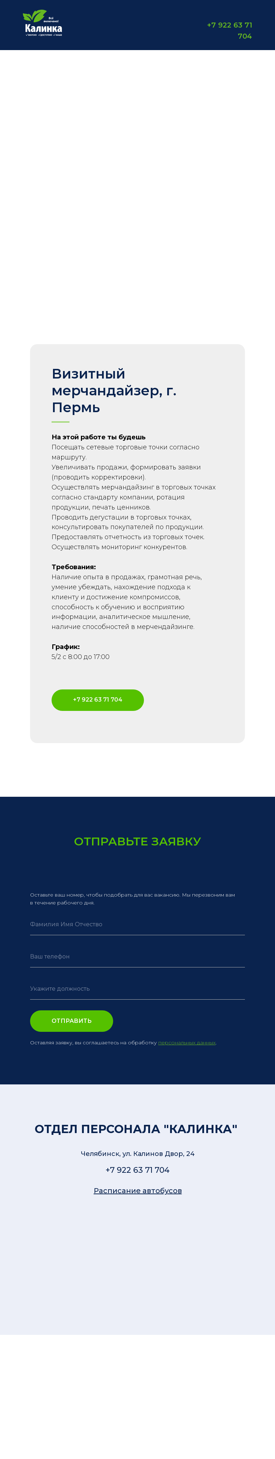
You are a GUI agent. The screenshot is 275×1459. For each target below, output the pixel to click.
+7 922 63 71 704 (138, 1170)
